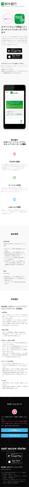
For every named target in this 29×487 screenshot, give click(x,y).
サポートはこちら (14, 435)
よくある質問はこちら (14, 430)
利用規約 (7, 71)
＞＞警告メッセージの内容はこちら (11, 169)
